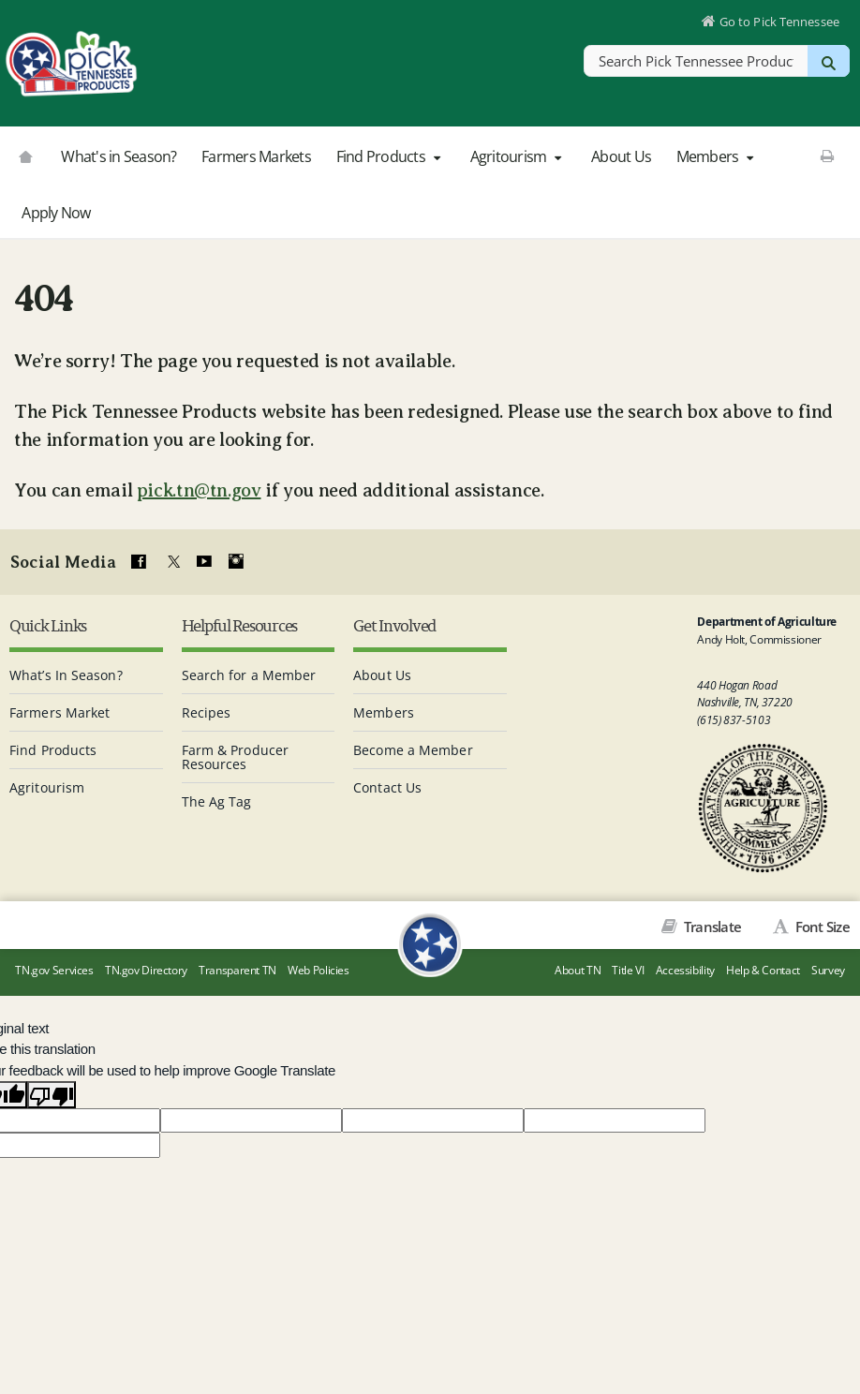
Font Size (821, 924)
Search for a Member (249, 673)
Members (717, 156)
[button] (436, 157)
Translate (711, 924)
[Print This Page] (827, 155)
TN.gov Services (54, 971)
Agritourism (518, 156)
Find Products (390, 156)
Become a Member (413, 748)
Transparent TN (237, 971)
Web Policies (318, 971)
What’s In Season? (66, 673)
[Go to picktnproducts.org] (25, 154)
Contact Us (387, 785)
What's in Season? (118, 156)
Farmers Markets (256, 156)
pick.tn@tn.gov (199, 490)
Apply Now (56, 212)
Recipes (206, 710)
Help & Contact (763, 971)
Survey (828, 971)
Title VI (628, 971)
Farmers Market (59, 710)
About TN (578, 971)
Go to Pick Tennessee (778, 22)
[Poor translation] (51, 1094)
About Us (621, 156)
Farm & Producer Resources (235, 755)
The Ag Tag (217, 799)
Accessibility (685, 971)
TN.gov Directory (146, 971)
